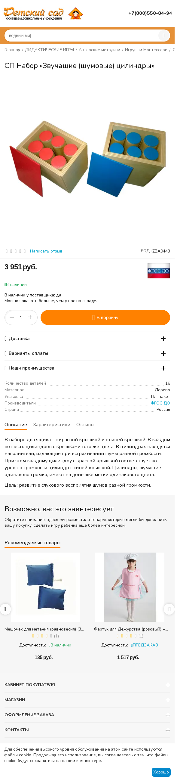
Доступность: (32, 645)
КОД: (146, 251)
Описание (16, 424)
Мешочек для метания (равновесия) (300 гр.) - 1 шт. (45, 629)
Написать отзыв (46, 251)
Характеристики (51, 424)
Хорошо (161, 772)
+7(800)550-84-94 (150, 13)
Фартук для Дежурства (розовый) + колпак (129, 629)
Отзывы (85, 424)
